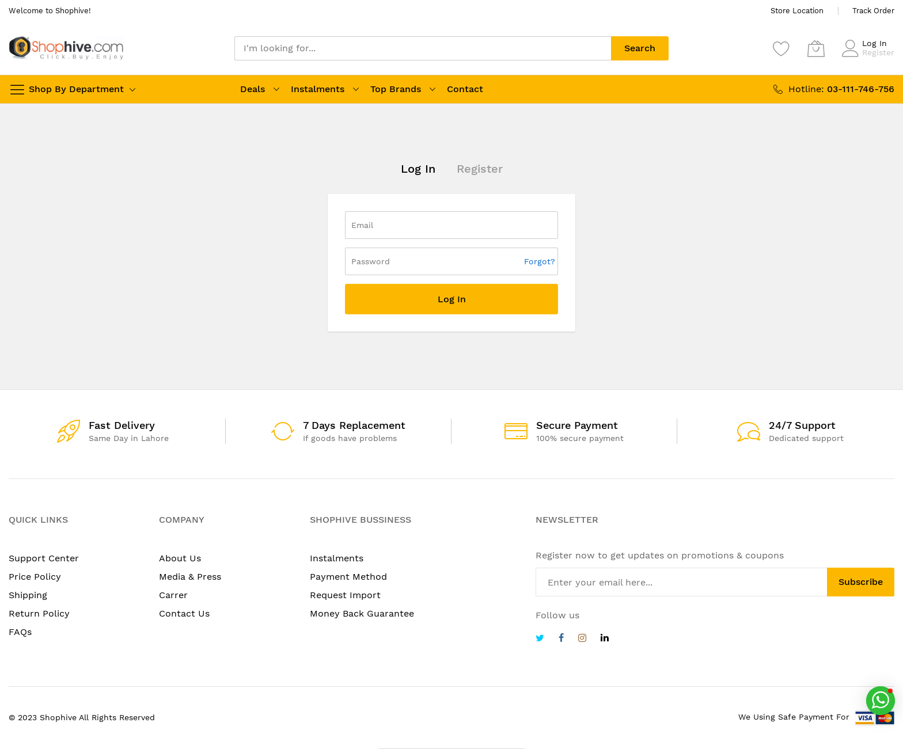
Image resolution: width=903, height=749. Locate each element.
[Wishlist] (781, 48)
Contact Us (184, 613)
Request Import (345, 595)
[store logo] (66, 48)
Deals (252, 88)
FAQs (20, 631)
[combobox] (422, 48)
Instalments (317, 88)
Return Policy (39, 613)
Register (878, 52)
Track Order (873, 10)
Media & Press (190, 576)
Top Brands (395, 88)
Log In (874, 43)
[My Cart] (816, 48)
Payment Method (348, 576)
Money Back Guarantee (362, 613)
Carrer (173, 595)
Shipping (28, 595)
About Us (180, 558)
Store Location (797, 10)
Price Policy (35, 576)
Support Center (44, 558)
